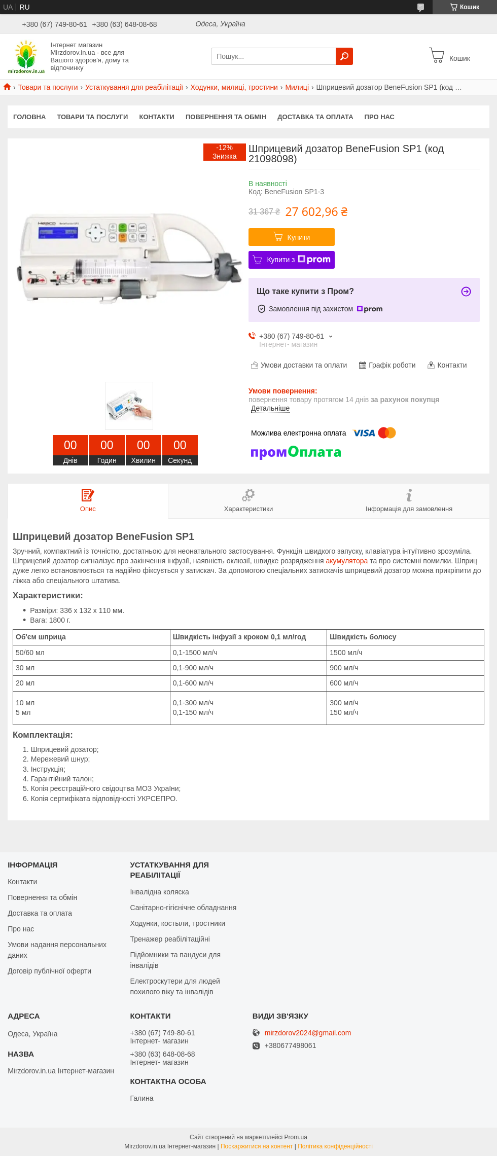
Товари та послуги (48, 87)
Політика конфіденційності (335, 1146)
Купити (299, 237)
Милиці (297, 87)
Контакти (156, 117)
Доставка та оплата (315, 117)
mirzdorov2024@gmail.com (308, 1033)
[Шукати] (344, 56)
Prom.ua (296, 1137)
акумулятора (347, 561)
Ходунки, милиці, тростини (234, 87)
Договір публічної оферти (49, 971)
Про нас (380, 117)
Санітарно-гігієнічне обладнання (183, 908)
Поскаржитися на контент (257, 1146)
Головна (29, 117)
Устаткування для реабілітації (134, 87)
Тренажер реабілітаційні (169, 939)
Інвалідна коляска (159, 892)
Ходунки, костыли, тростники (177, 923)
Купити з (298, 259)
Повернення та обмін (226, 117)
